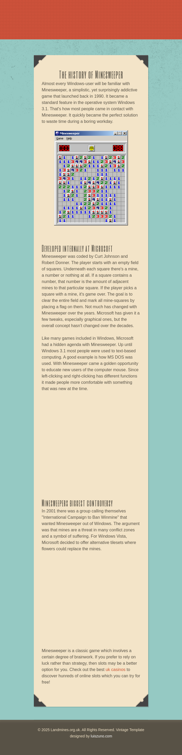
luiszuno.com (101, 736)
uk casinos (116, 669)
